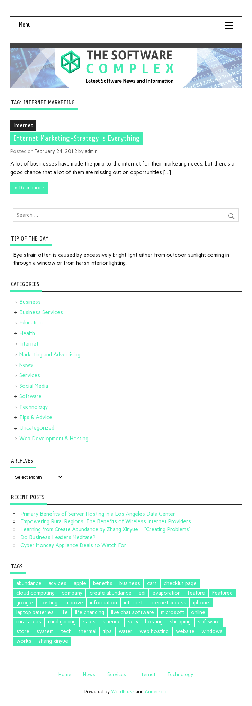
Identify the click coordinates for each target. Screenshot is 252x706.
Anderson (155, 691)
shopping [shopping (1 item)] (180, 622)
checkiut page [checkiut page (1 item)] (180, 583)
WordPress (123, 691)
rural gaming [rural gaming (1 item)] (62, 622)
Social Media (33, 386)
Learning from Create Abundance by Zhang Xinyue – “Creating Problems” (105, 529)
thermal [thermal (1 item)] (87, 631)
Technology (33, 407)
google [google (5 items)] (24, 603)
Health (27, 333)
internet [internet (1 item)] (133, 603)
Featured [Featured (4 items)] (222, 593)
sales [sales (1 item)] (89, 622)
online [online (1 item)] (198, 612)
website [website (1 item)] (185, 631)
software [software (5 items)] (209, 622)
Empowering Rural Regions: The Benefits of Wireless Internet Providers (105, 521)
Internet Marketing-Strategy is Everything (77, 138)
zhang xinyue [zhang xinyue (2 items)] (53, 641)
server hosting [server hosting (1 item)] (145, 622)
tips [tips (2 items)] (107, 631)
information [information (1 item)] (103, 603)
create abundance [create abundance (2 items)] (111, 593)
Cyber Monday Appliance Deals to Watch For (73, 545)
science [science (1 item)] (111, 622)
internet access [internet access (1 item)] (168, 603)
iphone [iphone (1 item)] (201, 603)
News (26, 365)
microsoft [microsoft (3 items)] (172, 612)
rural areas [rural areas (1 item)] (28, 622)
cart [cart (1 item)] (152, 583)
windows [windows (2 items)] (212, 631)
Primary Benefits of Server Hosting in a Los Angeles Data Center (97, 514)
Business (30, 302)
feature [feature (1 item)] (196, 593)
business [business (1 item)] (129, 583)
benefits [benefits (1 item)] (102, 583)
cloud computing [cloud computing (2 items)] (35, 593)
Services (29, 375)
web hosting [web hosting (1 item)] (154, 631)
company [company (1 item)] (72, 593)
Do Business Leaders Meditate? (58, 537)
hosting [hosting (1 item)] (48, 603)
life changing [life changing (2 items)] (89, 612)
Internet (23, 125)
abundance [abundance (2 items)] (29, 583)
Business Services (41, 312)
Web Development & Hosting (53, 438)
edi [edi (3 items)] (141, 593)
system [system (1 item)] (45, 631)
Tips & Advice (35, 417)
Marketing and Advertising (49, 354)
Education (31, 323)
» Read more (29, 188)
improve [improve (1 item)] (74, 603)
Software (30, 396)
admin (91, 151)
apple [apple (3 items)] (80, 583)
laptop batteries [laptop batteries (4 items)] (35, 612)
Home (64, 674)
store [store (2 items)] (22, 631)
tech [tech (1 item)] (66, 631)
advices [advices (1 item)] (57, 583)
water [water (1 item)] (126, 631)
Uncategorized (36, 428)
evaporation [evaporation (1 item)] (166, 593)
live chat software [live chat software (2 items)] (132, 612)
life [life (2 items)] (64, 612)
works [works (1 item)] (24, 641)
